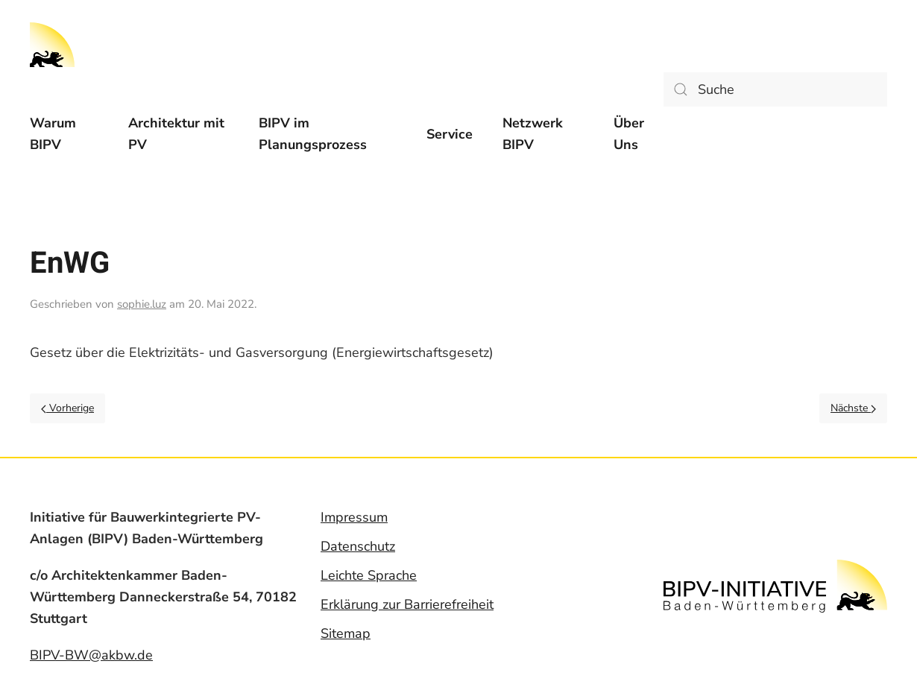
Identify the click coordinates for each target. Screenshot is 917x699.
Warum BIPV (53, 134)
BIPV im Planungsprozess (313, 134)
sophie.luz (141, 304)
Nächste (853, 408)
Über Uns (629, 134)
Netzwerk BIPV (532, 134)
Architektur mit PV (176, 134)
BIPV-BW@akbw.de (91, 655)
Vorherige (67, 408)
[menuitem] (64, 134)
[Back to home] (52, 45)
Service (449, 134)
